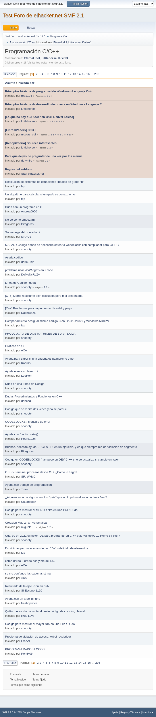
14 (79, 74)
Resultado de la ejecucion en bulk (27, 586)
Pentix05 (27, 653)
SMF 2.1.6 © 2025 (12, 712)
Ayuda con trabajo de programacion (28, 484)
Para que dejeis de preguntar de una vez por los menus (44, 156)
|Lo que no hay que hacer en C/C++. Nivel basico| (39, 117)
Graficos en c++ (15, 346)
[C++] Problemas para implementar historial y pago (38, 308)
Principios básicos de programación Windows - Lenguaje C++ (48, 91)
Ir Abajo (9, 74)
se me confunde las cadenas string (28, 573)
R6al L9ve (28, 615)
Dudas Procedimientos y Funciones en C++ (33, 396)
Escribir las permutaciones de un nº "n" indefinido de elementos (46, 548)
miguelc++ (28, 527)
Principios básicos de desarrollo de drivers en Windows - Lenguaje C (53, 104)
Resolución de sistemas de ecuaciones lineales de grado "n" (44, 181)
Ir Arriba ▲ (148, 712)
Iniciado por (26, 83)
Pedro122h (28, 438)
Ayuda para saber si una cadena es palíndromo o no (39, 358)
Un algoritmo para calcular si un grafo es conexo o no (40, 194)
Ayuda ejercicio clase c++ (22, 371)
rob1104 (26, 95)
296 (96, 74)
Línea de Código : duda (20, 282)
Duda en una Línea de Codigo (24, 383)
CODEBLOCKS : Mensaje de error (27, 421)
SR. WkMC (28, 476)
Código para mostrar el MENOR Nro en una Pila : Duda (41, 510)
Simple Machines (32, 712)
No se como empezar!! (20, 219)
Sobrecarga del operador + (22, 232)
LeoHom (26, 375)
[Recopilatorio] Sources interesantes (31, 143)
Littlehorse (74, 42)
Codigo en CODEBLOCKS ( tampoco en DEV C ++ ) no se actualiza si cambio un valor (62, 459)
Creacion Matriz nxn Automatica (26, 522)
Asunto (10, 83)
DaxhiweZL (28, 312)
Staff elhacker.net (32, 173)
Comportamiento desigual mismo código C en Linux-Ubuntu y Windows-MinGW (57, 321)
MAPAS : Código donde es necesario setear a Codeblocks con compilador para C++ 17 (62, 245)
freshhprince (29, 603)
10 (60, 74)
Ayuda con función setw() (21, 434)
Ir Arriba (10, 663)
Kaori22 (26, 363)
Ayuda (115, 712)
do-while (26, 160)
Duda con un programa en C (23, 207)
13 (74, 74)
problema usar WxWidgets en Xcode (29, 270)
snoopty (26, 249)
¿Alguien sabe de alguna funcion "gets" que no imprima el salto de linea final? (56, 497)
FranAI (25, 641)
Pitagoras (27, 224)
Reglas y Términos (130, 712)
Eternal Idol (60, 42)
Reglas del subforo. (19, 169)
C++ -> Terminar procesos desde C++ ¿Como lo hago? (41, 472)
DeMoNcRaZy (30, 274)
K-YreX (86, 42)
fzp (23, 186)
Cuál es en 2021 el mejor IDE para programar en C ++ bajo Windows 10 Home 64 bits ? (62, 535)
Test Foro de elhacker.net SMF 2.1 (43, 15)
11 (65, 74)
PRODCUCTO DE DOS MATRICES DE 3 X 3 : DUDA (40, 333)
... (92, 74)
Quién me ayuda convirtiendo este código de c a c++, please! (45, 611)
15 (83, 74)
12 (69, 74)
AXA (24, 350)
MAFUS (26, 236)
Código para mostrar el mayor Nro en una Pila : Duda (40, 624)
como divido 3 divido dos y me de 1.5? (30, 561)
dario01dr (27, 262)
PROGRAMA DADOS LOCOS (25, 649)
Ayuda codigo (14, 257)
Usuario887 (28, 501)
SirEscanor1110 (31, 590)
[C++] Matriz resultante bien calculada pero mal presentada (44, 295)
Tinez (24, 489)
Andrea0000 (29, 211)
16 (88, 74)
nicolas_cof (28, 134)
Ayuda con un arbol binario (22, 598)
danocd (26, 401)
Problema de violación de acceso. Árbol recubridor (38, 636)
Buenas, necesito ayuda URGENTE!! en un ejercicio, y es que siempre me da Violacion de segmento (71, 447)
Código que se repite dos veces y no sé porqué (36, 409)
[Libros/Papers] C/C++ (20, 130)
